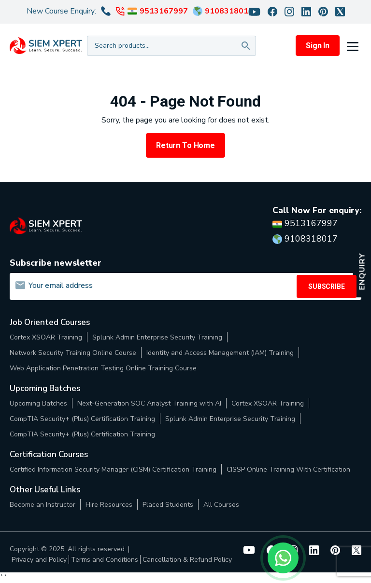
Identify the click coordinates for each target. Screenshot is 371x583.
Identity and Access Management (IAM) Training (220, 352)
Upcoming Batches (38, 403)
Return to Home (185, 145)
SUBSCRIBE (326, 286)
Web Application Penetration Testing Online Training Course (103, 368)
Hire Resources (109, 504)
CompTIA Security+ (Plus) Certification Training (82, 418)
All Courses (221, 504)
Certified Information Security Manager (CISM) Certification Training (113, 469)
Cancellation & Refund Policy (187, 559)
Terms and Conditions (104, 559)
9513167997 (151, 11)
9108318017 (218, 11)
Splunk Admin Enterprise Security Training (157, 337)
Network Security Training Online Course (73, 352)
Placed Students (168, 504)
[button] (354, 46)
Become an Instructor (42, 504)
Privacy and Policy (39, 559)
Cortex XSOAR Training (46, 337)
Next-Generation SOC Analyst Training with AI (149, 403)
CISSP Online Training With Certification (288, 469)
